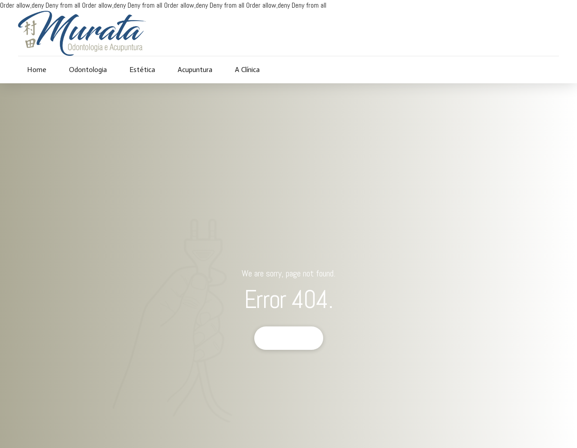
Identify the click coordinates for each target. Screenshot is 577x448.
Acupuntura (195, 69)
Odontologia (88, 69)
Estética (142, 69)
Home (36, 69)
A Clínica (247, 69)
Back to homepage (289, 338)
